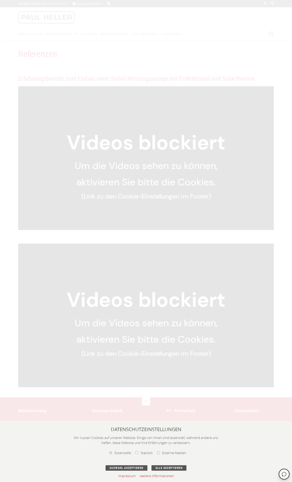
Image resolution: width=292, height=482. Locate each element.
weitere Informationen (157, 476)
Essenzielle (120, 452)
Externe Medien (171, 452)
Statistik (144, 452)
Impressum (127, 476)
